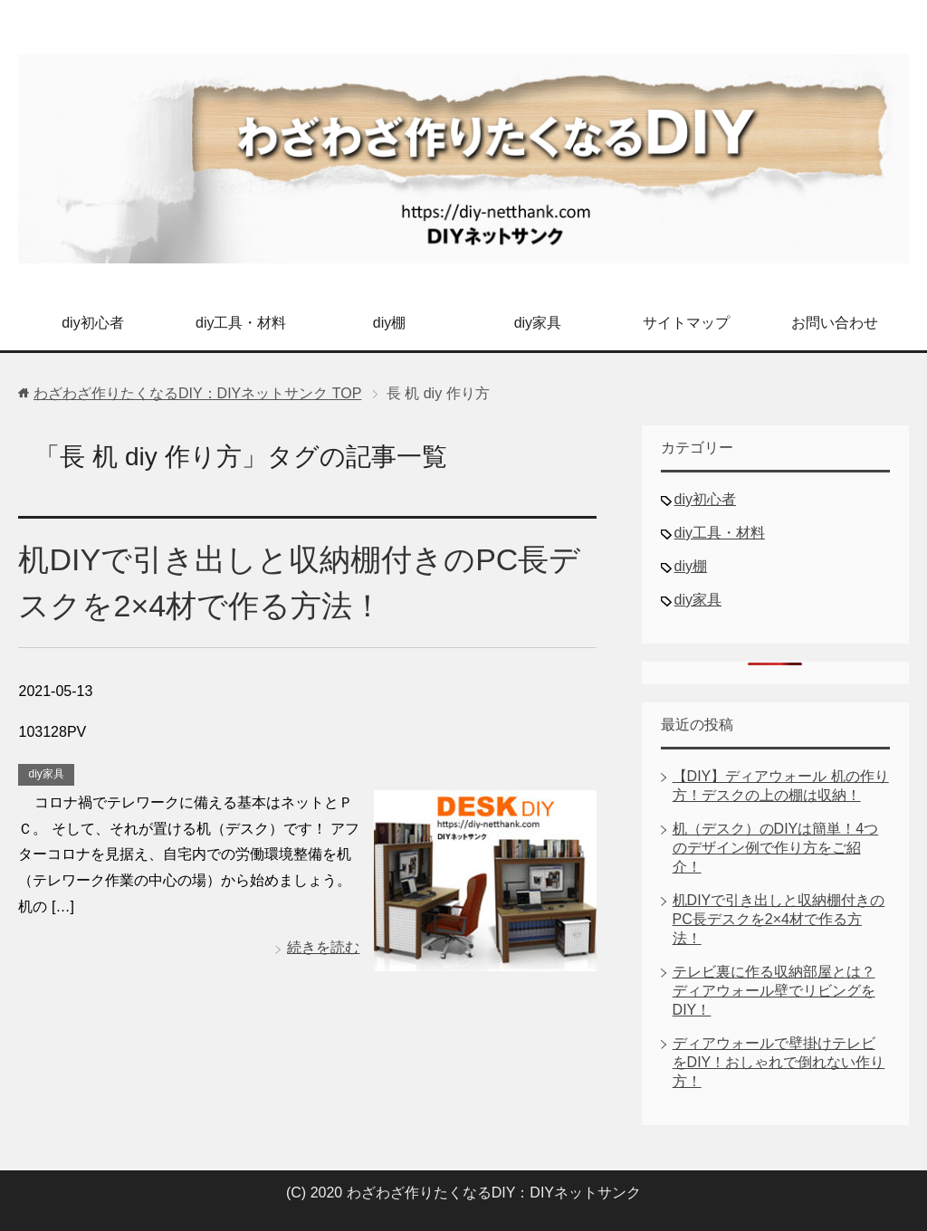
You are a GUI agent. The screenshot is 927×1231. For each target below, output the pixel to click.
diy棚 (389, 322)
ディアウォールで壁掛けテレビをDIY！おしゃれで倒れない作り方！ (779, 1062)
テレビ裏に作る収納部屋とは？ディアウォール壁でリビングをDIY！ (774, 990)
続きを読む (323, 947)
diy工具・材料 (241, 322)
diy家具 (537, 322)
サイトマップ (686, 322)
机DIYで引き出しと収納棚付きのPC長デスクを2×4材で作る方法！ (779, 919)
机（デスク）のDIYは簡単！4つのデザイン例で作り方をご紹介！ (776, 847)
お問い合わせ (834, 322)
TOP (197, 393)
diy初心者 (92, 322)
